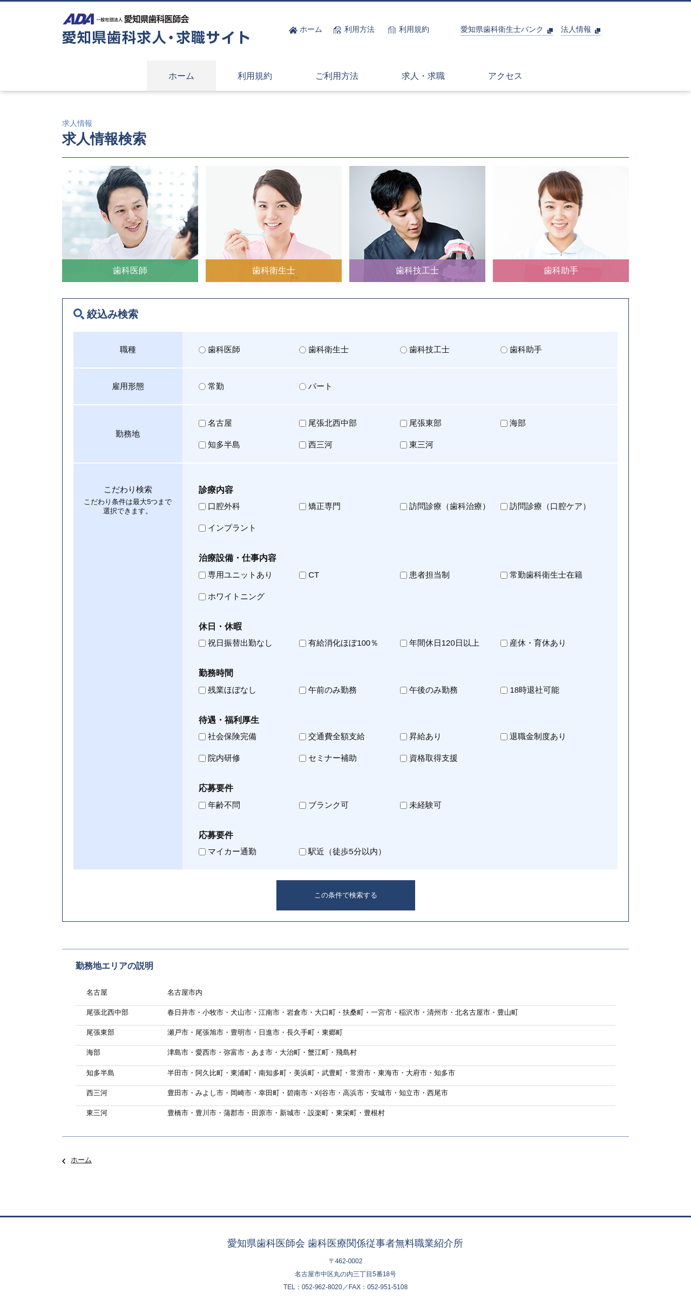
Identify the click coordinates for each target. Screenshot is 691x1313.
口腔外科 (219, 506)
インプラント (227, 527)
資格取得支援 (429, 757)
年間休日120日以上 (439, 642)
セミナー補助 (328, 757)
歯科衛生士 (324, 349)
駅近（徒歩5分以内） (342, 851)
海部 (513, 422)
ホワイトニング (232, 596)
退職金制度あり (533, 736)
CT (309, 574)
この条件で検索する (345, 895)
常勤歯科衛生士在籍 (541, 574)
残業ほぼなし (227, 689)
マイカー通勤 (227, 851)
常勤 (211, 386)
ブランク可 (324, 804)
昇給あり (421, 736)
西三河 (316, 444)
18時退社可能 (529, 689)
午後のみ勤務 (429, 689)
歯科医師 (219, 349)
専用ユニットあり (236, 574)
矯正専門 (320, 506)
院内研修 (219, 757)
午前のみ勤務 (328, 689)
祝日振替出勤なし (236, 642)
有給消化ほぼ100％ (338, 642)
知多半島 (219, 444)
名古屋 (215, 422)
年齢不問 (219, 804)
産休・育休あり (533, 642)
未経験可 (421, 804)
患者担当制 (425, 574)
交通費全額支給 (332, 736)
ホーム (81, 1160)
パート (316, 386)
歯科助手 (521, 349)
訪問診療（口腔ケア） (545, 506)
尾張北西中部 (328, 422)
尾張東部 (421, 422)
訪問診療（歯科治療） (445, 506)
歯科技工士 (425, 349)
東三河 (416, 444)
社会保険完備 (227, 736)
